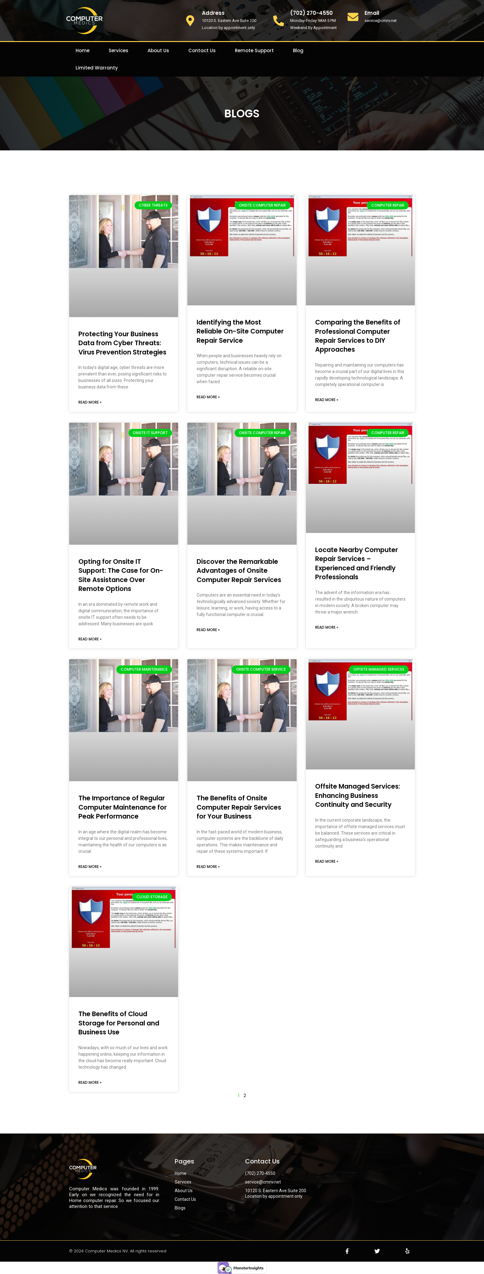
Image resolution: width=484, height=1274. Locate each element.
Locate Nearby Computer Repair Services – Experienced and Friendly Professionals (356, 563)
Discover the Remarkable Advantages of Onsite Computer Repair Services (239, 570)
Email (372, 13)
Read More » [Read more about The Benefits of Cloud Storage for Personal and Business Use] (90, 1082)
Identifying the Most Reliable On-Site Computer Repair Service (240, 331)
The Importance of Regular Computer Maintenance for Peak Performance (122, 807)
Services (118, 50)
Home (83, 50)
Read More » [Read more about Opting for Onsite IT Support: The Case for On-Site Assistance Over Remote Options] (90, 639)
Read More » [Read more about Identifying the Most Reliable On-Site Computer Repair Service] (208, 397)
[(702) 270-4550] (278, 20)
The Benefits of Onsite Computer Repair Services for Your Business (239, 807)
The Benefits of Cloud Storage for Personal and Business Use (118, 1023)
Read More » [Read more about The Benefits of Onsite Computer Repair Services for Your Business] (208, 866)
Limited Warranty (97, 68)
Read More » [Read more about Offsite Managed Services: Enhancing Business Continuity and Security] (326, 861)
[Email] (353, 16)
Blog (298, 50)
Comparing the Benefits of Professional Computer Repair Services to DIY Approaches (357, 336)
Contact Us (202, 50)
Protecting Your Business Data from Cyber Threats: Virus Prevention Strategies (122, 343)
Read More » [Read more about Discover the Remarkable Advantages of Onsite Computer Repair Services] (208, 629)
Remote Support (254, 50)
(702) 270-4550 (311, 13)
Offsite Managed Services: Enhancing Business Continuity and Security (357, 795)
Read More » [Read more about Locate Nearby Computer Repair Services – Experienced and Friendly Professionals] (326, 627)
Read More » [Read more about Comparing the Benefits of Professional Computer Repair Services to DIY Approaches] (326, 399)
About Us (158, 50)
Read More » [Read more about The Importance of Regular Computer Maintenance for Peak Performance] (90, 866)
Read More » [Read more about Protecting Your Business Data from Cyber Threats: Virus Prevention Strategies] (90, 402)
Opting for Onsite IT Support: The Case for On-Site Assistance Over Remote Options (120, 575)
